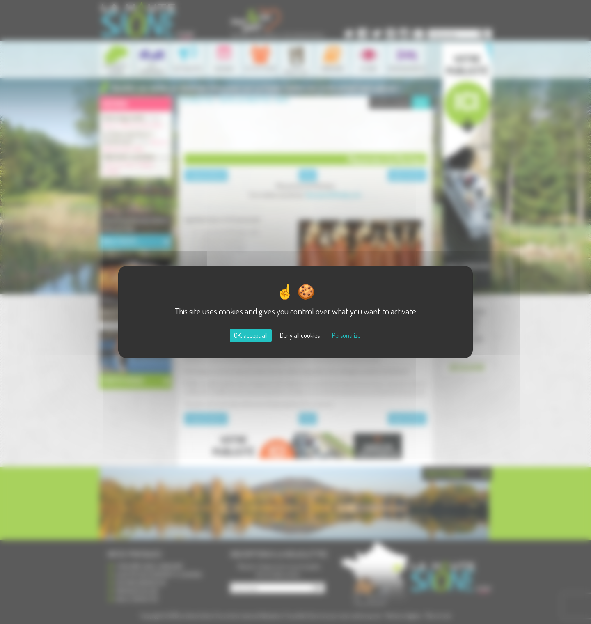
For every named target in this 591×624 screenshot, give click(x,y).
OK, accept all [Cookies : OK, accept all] (251, 335)
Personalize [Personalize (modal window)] (346, 335)
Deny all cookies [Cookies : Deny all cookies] (300, 335)
